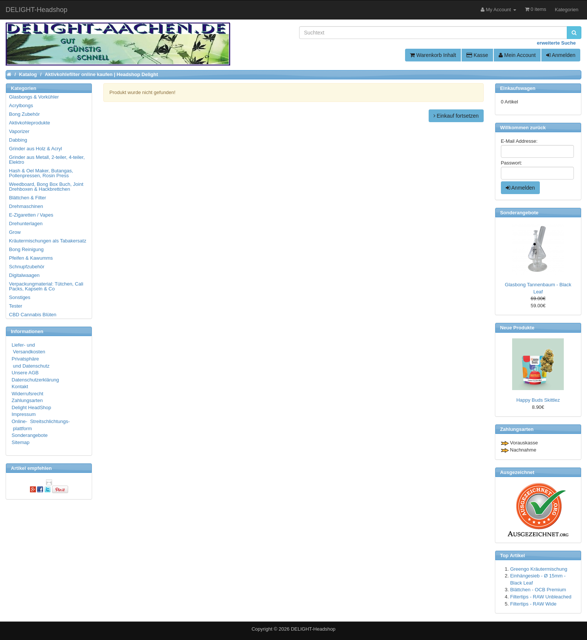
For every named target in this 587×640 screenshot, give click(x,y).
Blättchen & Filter (27, 197)
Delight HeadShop (31, 407)
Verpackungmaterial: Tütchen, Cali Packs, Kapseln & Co (46, 286)
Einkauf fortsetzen (456, 116)
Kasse (477, 55)
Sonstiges (19, 297)
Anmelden (560, 55)
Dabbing (18, 140)
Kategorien (566, 9)
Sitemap (21, 442)
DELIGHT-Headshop (313, 629)
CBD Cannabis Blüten (32, 314)
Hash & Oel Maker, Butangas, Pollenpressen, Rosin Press (41, 173)
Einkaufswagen (518, 88)
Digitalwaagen (24, 275)
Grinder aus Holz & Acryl (35, 148)
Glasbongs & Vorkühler (34, 97)
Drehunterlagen (26, 223)
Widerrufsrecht (27, 393)
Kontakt (20, 386)
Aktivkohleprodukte (29, 123)
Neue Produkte (517, 327)
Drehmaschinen (26, 206)
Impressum (24, 414)
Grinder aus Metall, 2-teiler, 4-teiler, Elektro (47, 159)
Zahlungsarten (27, 400)
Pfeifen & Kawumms (31, 258)
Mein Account (517, 55)
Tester (15, 306)
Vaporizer (19, 131)
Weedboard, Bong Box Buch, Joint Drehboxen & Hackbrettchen (46, 186)
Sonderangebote (30, 435)
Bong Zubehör (24, 114)
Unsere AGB (25, 372)
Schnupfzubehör (27, 266)
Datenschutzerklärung (35, 380)
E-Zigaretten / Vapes (31, 215)
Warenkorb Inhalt (433, 55)
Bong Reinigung (26, 249)
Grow (15, 232)
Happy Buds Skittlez (538, 400)
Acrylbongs (21, 105)
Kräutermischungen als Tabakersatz (47, 241)
